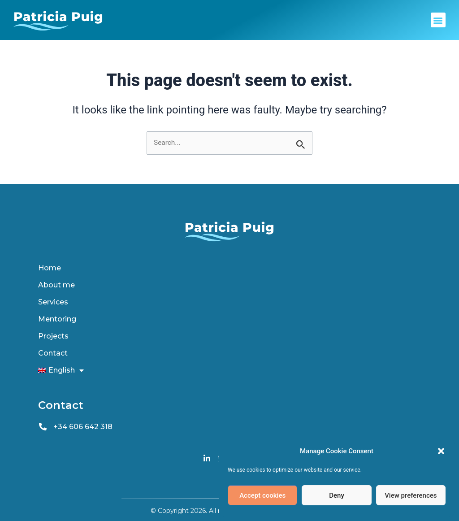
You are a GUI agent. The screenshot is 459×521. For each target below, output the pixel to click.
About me (56, 285)
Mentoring (57, 319)
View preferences (411, 495)
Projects (53, 336)
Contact (53, 353)
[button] (441, 451)
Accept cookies (262, 495)
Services (53, 302)
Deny (336, 495)
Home (49, 268)
